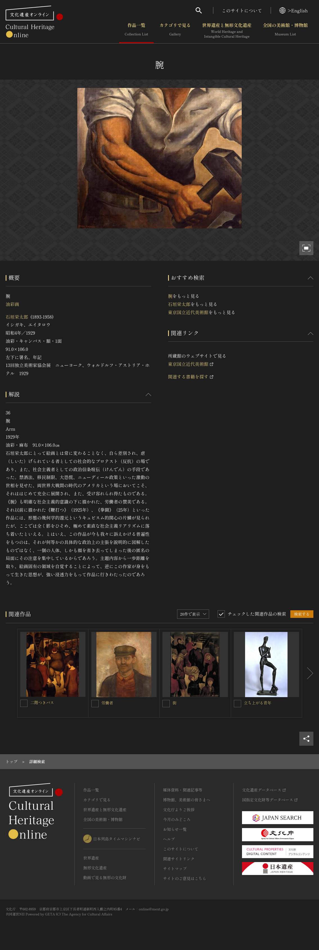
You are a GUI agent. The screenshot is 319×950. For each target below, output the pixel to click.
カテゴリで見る (175, 31)
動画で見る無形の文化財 (104, 877)
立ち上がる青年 (258, 703)
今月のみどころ (177, 819)
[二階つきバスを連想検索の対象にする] (24, 703)
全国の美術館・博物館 (285, 31)
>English (293, 10)
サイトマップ (175, 868)
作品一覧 (136, 31)
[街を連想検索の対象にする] (166, 703)
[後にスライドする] (307, 673)
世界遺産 (91, 858)
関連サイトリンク (178, 858)
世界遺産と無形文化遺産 (227, 31)
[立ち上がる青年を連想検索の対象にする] (237, 703)
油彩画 (12, 304)
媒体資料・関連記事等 (182, 790)
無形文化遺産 (95, 867)
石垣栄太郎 (17, 316)
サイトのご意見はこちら (184, 878)
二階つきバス (42, 702)
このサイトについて (242, 10)
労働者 (107, 703)
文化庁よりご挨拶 (178, 809)
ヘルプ (169, 839)
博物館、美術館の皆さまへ (186, 799)
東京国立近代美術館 (188, 312)
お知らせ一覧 (175, 829)
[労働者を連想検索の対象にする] (95, 703)
